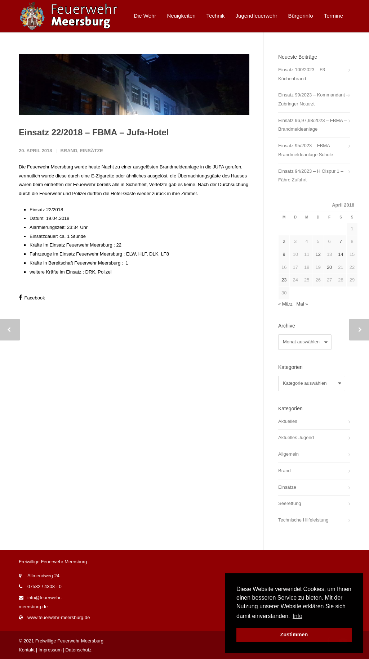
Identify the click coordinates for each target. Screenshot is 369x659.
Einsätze (91, 219)
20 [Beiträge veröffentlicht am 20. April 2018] (329, 267)
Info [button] (297, 616)
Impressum (50, 650)
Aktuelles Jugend (296, 437)
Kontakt (27, 650)
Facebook (32, 367)
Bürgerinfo (300, 16)
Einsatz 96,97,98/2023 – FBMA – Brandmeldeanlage (312, 125)
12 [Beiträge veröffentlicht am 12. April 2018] (317, 254)
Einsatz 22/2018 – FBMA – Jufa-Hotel (94, 201)
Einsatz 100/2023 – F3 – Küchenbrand (303, 74)
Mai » (302, 304)
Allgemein (288, 454)
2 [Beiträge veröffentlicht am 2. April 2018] (284, 241)
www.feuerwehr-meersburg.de (58, 617)
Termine (333, 16)
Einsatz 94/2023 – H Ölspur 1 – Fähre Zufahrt (310, 175)
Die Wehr (145, 16)
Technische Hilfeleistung (303, 520)
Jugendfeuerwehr (256, 16)
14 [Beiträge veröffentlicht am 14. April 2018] (340, 254)
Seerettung (289, 503)
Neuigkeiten (181, 16)
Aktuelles (287, 421)
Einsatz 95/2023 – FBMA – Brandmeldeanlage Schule (306, 150)
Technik (215, 16)
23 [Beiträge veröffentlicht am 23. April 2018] (283, 280)
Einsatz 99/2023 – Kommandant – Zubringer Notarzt (313, 99)
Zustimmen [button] (294, 634)
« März (285, 304)
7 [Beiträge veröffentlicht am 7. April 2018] (340, 241)
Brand (68, 219)
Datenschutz (79, 650)
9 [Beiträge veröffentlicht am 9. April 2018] (284, 254)
